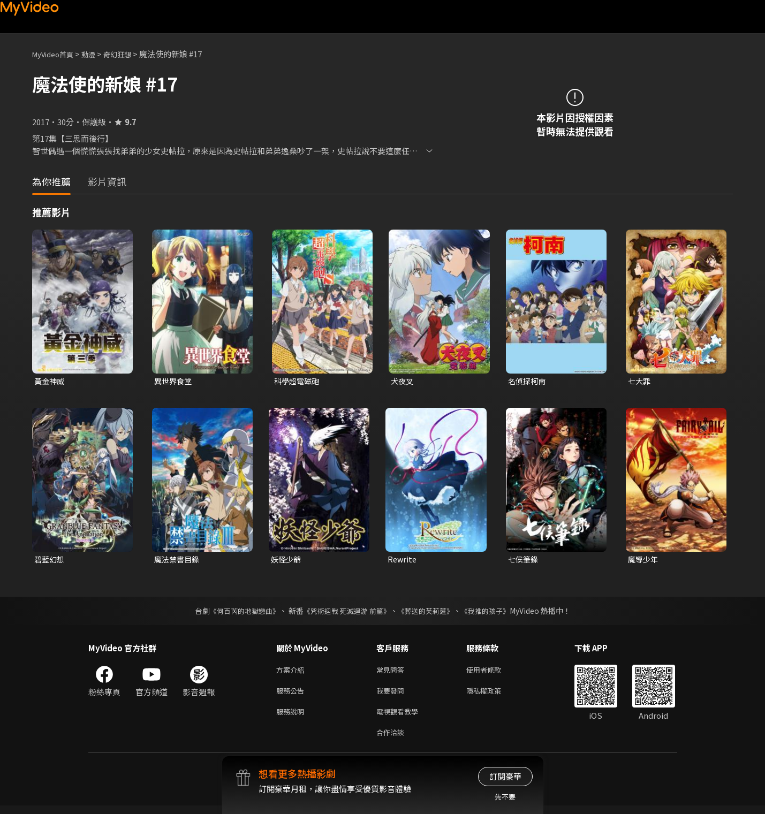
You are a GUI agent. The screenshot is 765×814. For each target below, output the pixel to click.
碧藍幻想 (50, 560)
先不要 (505, 797)
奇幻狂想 (129, 53)
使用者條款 (493, 672)
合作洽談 (392, 739)
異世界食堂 (174, 381)
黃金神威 (50, 381)
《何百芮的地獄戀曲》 (237, 612)
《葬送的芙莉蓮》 (429, 612)
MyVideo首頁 (56, 53)
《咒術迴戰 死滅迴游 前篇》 (345, 612)
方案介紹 (292, 672)
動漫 (97, 53)
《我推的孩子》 (493, 612)
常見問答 (392, 672)
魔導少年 (644, 560)
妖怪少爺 (287, 560)
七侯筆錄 (524, 560)
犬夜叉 (403, 381)
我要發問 (392, 695)
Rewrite (403, 560)
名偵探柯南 (528, 381)
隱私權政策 (493, 695)
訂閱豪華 (505, 776)
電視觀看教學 (400, 717)
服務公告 (292, 695)
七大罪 (640, 381)
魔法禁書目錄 (178, 560)
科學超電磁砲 (298, 381)
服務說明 (292, 717)
